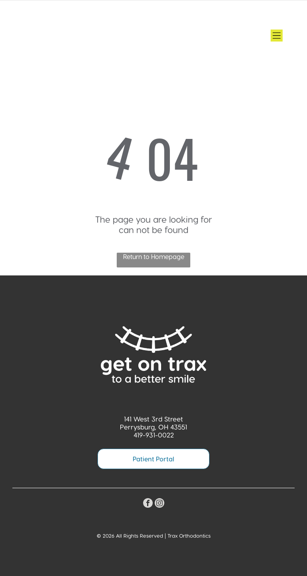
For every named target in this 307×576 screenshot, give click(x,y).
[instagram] (159, 504)
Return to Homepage (153, 256)
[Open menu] (277, 36)
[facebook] (148, 504)
